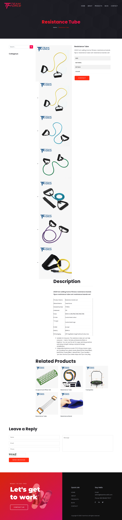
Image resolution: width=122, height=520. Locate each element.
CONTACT (114, 6)
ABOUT (90, 6)
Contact (82, 78)
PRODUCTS (98, 6)
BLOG (106, 6)
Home (55, 27)
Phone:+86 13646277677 (103, 498)
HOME (83, 6)
